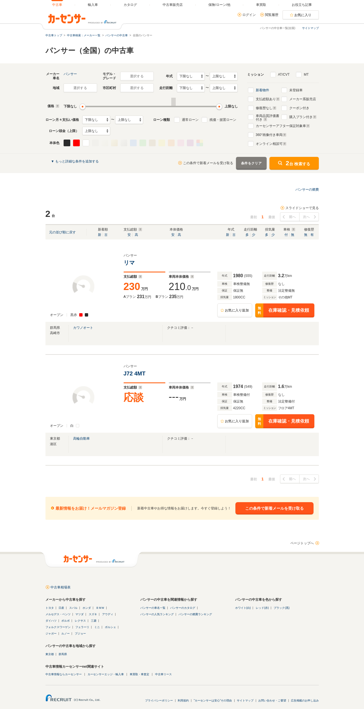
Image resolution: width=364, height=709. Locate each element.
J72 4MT (135, 373)
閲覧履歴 (271, 15)
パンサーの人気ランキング (157, 614)
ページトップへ (302, 543)
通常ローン (190, 120)
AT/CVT (284, 74)
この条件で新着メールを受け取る (208, 163)
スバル (73, 607)
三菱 (94, 620)
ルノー (65, 633)
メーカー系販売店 (302, 99)
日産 (61, 607)
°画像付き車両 (271, 135)
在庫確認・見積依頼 (282, 310)
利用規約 (183, 700)
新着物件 (262, 90)
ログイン (249, 15)
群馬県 (63, 654)
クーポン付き (299, 108)
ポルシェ (110, 627)
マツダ (79, 614)
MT (306, 74)
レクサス (80, 620)
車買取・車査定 (139, 674)
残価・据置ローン (222, 120)
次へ (306, 217)
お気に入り (303, 15)
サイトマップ (310, 28)
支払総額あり (268, 99)
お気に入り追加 (237, 310)
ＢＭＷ (100, 607)
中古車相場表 (60, 587)
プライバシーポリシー (159, 700)
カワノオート (83, 328)
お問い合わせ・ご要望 (272, 700)
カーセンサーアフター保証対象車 (283, 126)
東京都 (49, 654)
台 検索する (298, 163)
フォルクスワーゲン (58, 627)
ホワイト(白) (243, 607)
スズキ (93, 614)
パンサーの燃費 (307, 189)
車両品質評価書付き (267, 117)
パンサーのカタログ (182, 607)
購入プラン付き (303, 117)
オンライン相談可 (271, 144)
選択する (137, 76)
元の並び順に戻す (62, 232)
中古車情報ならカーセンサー (63, 674)
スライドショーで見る (302, 208)
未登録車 (296, 90)
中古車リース (163, 674)
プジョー (80, 633)
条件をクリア (251, 163)
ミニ (97, 627)
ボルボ (65, 620)
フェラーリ (82, 627)
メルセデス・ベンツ (58, 614)
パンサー (70, 74)
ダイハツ (51, 620)
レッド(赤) (262, 607)
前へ (292, 217)
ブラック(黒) (282, 607)
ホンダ (87, 607)
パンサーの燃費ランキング (195, 614)
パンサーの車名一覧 (152, 607)
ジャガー (51, 633)
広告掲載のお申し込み (305, 700)
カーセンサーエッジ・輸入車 (106, 674)
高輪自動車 (81, 438)
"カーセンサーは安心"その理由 (213, 700)
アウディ (107, 614)
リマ (131, 263)
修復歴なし (266, 108)
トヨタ (49, 607)
